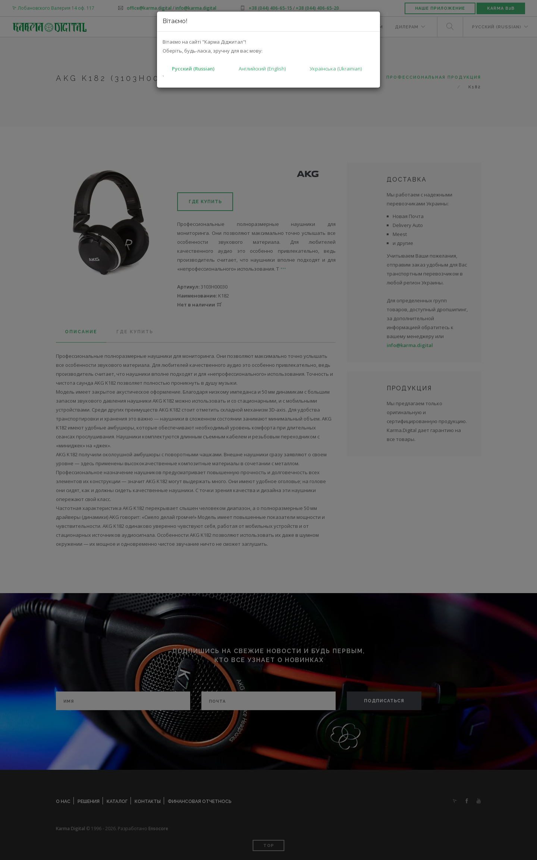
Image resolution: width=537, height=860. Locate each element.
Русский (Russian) (193, 68)
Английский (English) (262, 68)
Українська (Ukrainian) (336, 68)
